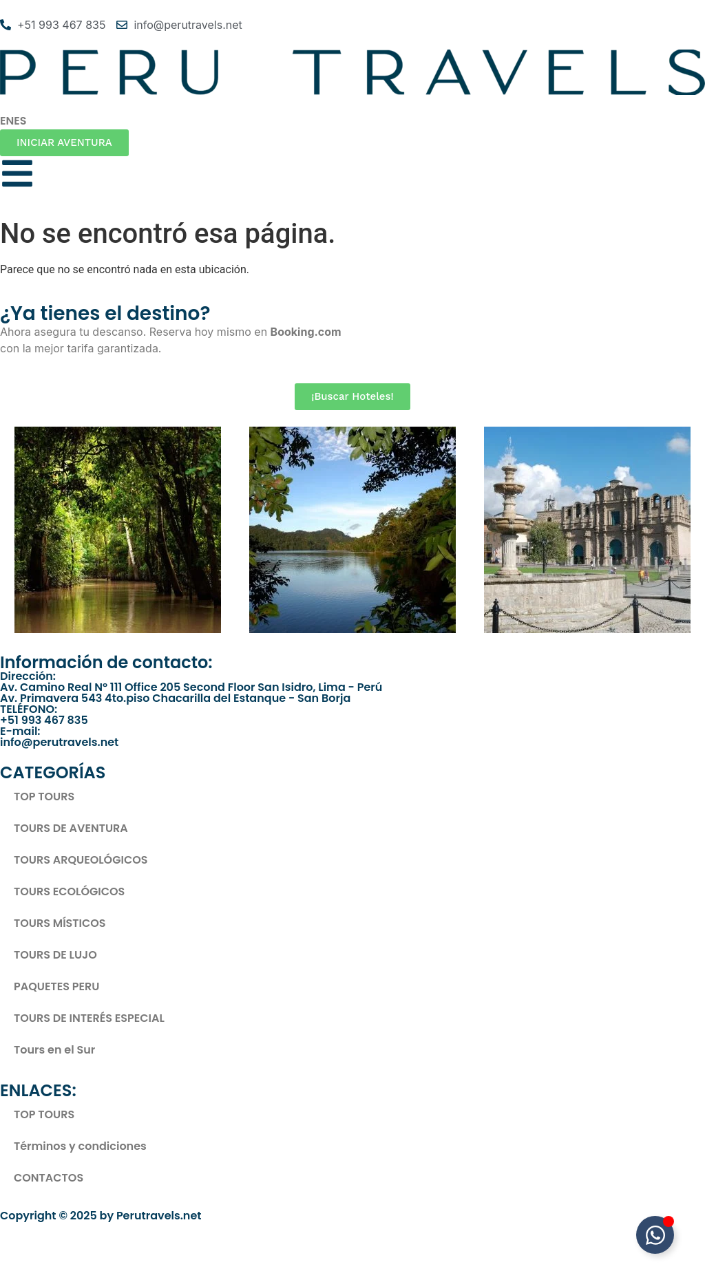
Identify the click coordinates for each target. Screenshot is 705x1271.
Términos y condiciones (80, 1146)
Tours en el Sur (54, 1050)
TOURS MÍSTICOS (60, 923)
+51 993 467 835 (44, 720)
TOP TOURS (44, 796)
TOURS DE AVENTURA (71, 828)
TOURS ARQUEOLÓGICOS (81, 860)
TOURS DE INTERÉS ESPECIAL (89, 1018)
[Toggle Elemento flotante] (655, 1235)
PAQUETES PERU (56, 986)
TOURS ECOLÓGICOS (69, 891)
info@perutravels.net (59, 742)
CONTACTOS (48, 1178)
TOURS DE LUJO (55, 955)
